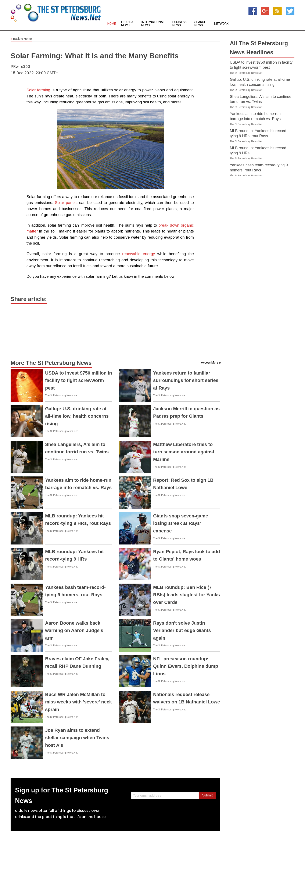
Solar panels (66, 202)
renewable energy (138, 254)
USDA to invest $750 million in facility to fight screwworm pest (78, 380)
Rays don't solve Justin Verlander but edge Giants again (182, 630)
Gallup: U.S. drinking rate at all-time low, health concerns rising (77, 416)
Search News (200, 24)
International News (153, 24)
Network (221, 23)
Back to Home (21, 39)
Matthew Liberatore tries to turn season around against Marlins (183, 452)
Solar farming (38, 90)
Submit (207, 795)
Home (111, 23)
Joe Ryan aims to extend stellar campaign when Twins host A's (77, 738)
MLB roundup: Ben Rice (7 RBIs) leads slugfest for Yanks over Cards (186, 595)
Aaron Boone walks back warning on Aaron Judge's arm (74, 630)
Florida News (127, 24)
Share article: (29, 299)
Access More (209, 362)
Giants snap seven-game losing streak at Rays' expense (180, 523)
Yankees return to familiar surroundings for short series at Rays (185, 380)
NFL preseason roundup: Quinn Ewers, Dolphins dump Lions (185, 666)
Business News (179, 24)
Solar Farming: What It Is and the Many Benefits (95, 56)
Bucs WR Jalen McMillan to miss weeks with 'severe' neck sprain (78, 702)
